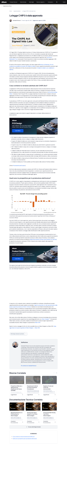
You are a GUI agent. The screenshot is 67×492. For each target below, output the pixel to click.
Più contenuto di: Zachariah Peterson (28, 365)
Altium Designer (46, 319)
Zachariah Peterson (17, 20)
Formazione (50, 2)
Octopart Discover (13, 2)
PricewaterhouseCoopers (19, 165)
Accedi (64, 2)
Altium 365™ (38, 322)
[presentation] (57, 373)
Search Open (56, 2)
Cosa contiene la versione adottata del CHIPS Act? (28, 86)
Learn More (17, 130)
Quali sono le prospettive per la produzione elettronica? (30, 178)
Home (10, 11)
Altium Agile (31, 2)
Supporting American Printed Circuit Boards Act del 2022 (43, 239)
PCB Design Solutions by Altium (17, 333)
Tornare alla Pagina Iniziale (34, 426)
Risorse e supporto (41, 2)
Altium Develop (23, 2)
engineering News (6, 6)
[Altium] (4, 2)
